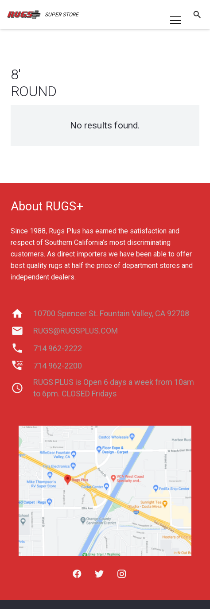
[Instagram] (121, 574)
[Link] (24, 14)
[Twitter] (99, 574)
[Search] (197, 14)
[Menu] (175, 20)
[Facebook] (77, 574)
